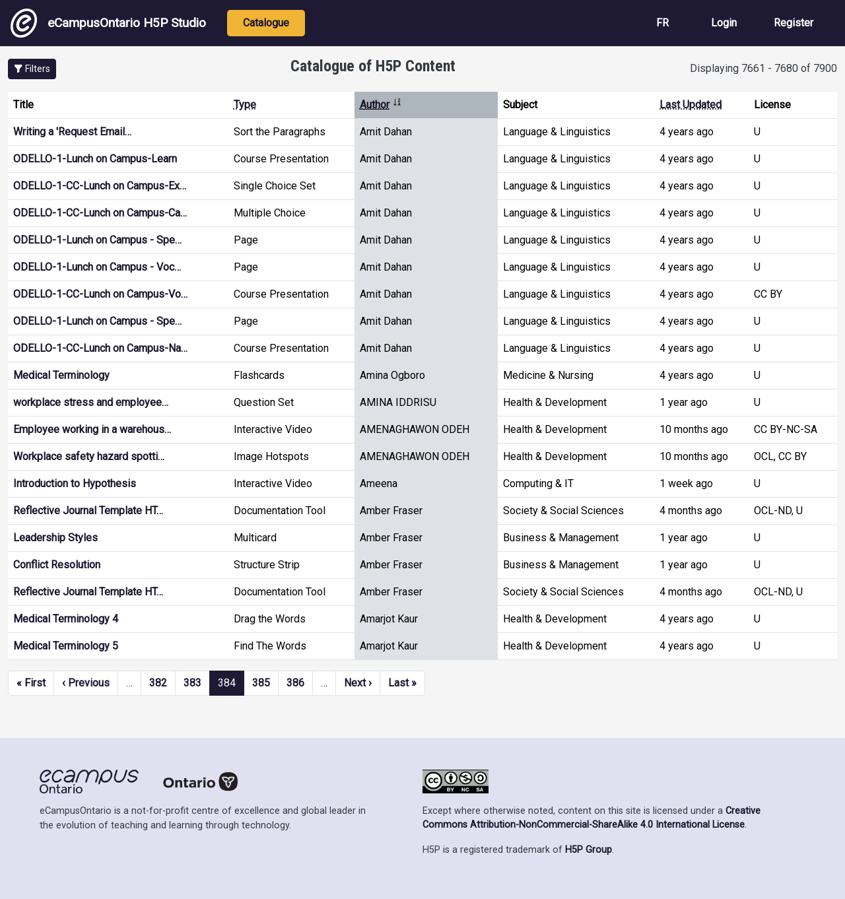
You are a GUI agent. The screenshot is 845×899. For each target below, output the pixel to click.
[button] (32, 69)
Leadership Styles (55, 537)
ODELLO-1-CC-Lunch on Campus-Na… (100, 348)
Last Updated (690, 104)
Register (793, 23)
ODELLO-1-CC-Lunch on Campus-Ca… (100, 213)
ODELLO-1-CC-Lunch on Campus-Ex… (99, 186)
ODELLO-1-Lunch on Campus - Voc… (97, 267)
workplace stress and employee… (90, 402)
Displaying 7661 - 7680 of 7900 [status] (763, 68)
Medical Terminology (61, 375)
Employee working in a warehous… (92, 429)
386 (295, 683)
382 (158, 683)
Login (724, 23)
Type (245, 104)
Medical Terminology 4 (65, 619)
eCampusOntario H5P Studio (108, 23)
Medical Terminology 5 (65, 646)
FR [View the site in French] (662, 23)
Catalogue (266, 23)
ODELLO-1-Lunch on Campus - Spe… (97, 240)
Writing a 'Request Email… (72, 131)
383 (192, 683)
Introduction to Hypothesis (74, 483)
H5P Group (588, 849)
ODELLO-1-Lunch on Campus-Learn (95, 158)
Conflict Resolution (56, 564)
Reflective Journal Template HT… (88, 510)
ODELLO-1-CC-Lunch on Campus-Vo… (100, 294)
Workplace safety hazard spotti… (88, 456)
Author (381, 104)
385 (261, 683)
